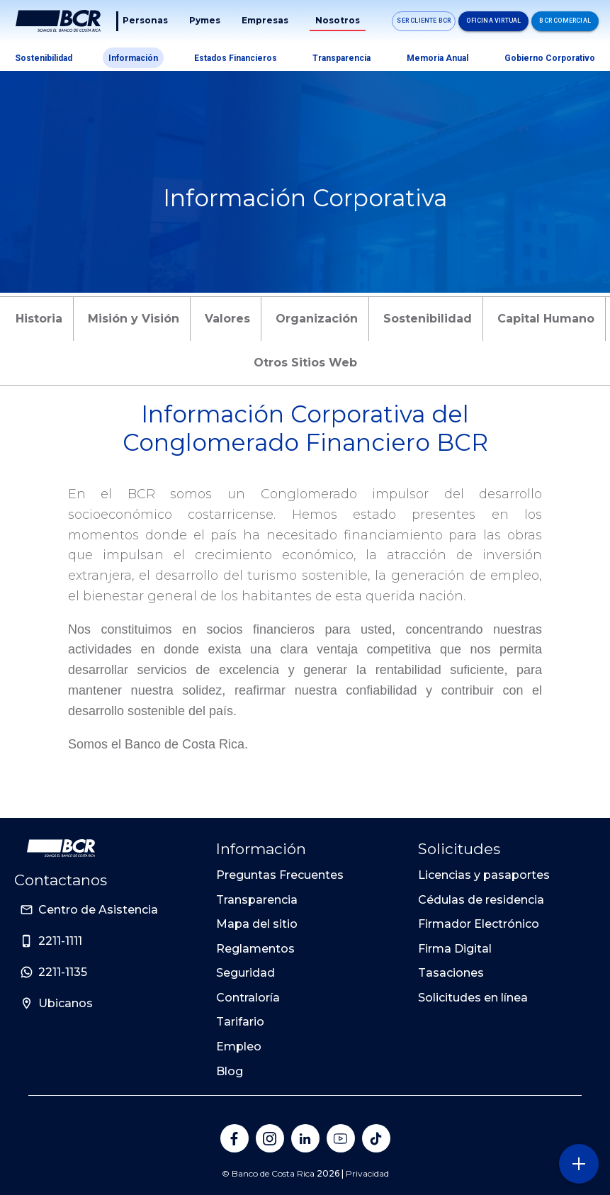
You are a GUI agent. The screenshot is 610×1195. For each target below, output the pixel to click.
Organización (317, 318)
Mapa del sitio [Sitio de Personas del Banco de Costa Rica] (257, 924)
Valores (227, 318)
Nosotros (337, 20)
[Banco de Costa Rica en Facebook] (234, 1138)
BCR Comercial (565, 20)
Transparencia (341, 58)
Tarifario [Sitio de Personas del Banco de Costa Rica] (240, 1021)
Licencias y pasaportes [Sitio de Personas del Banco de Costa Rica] (484, 875)
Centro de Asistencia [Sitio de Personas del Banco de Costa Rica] (98, 909)
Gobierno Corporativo (549, 58)
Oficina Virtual (493, 20)
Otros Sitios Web (305, 362)
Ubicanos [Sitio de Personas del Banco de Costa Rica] (65, 1003)
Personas (145, 20)
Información (133, 58)
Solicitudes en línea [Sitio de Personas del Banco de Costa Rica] (473, 997)
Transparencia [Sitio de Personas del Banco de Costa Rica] (257, 900)
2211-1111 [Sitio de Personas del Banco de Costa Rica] (60, 941)
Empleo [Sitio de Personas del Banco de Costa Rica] (238, 1046)
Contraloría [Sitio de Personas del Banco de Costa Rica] (248, 997)
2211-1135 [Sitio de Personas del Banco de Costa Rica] (62, 972)
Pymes (204, 20)
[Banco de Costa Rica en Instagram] (270, 1138)
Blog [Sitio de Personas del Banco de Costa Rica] (229, 1071)
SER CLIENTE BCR (424, 20)
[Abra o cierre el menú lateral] (578, 1163)
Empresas (265, 20)
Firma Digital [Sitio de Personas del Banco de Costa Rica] (455, 948)
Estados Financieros (235, 58)
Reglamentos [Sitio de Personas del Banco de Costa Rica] (255, 948)
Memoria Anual (437, 58)
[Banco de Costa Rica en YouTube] (341, 1138)
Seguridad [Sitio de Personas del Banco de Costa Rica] (245, 973)
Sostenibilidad (43, 58)
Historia (39, 318)
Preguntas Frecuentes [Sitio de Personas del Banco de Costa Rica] (280, 875)
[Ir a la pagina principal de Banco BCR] (61, 847)
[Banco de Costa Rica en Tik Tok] (376, 1138)
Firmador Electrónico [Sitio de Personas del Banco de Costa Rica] (478, 924)
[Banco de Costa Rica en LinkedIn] (305, 1138)
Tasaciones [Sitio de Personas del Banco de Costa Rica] (451, 973)
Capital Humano (545, 318)
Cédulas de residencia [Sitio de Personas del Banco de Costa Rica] (481, 900)
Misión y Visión (133, 318)
